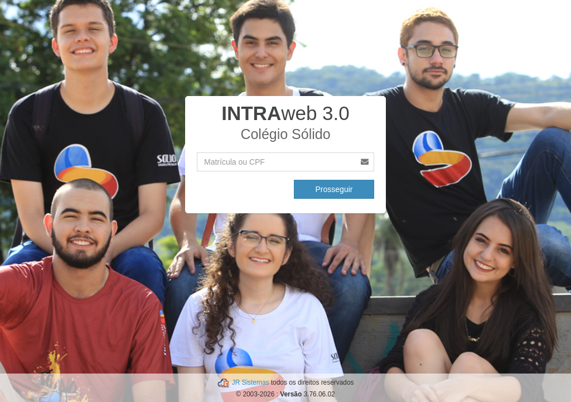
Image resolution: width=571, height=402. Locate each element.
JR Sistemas (251, 382)
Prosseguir (334, 189)
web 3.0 (285, 113)
